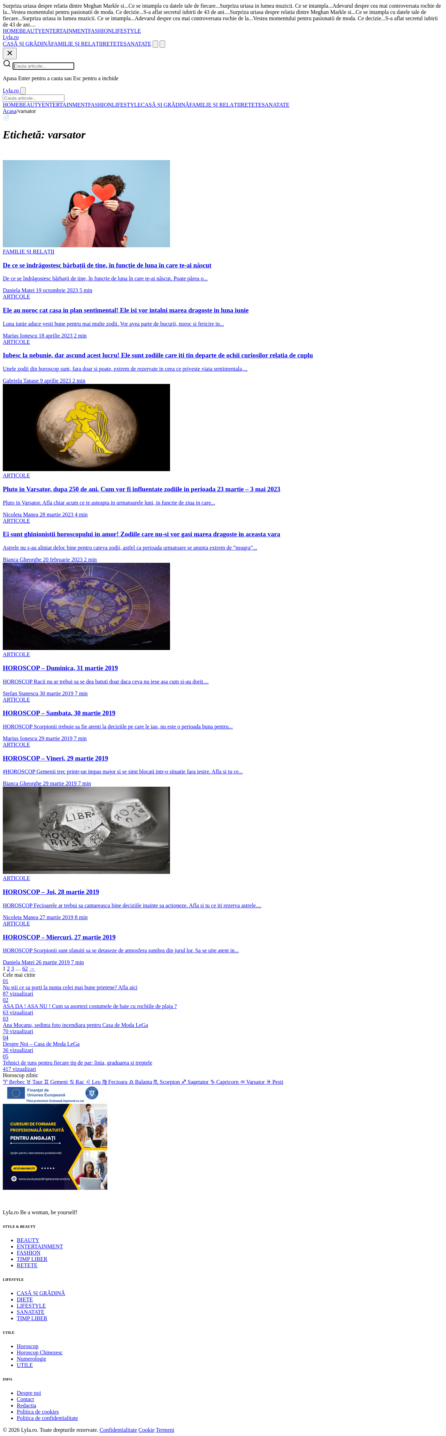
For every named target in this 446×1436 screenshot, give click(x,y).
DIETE (25, 1299)
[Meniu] (162, 44)
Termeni (165, 1430)
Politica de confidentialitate (47, 1418)
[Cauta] (155, 44)
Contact (25, 1399)
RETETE (113, 44)
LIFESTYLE (126, 31)
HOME (11, 31)
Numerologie (31, 1359)
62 (25, 969)
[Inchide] (10, 53)
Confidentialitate (118, 1430)
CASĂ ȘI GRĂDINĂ (27, 44)
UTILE (25, 1365)
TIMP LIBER (32, 1259)
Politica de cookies (38, 1412)
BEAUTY (30, 31)
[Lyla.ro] (11, 37)
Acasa (9, 111)
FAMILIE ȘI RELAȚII (77, 44)
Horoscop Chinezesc (40, 1352)
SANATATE (137, 44)
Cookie (146, 1430)
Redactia (26, 1405)
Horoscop (27, 1346)
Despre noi (29, 1393)
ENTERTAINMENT (65, 31)
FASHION (100, 31)
